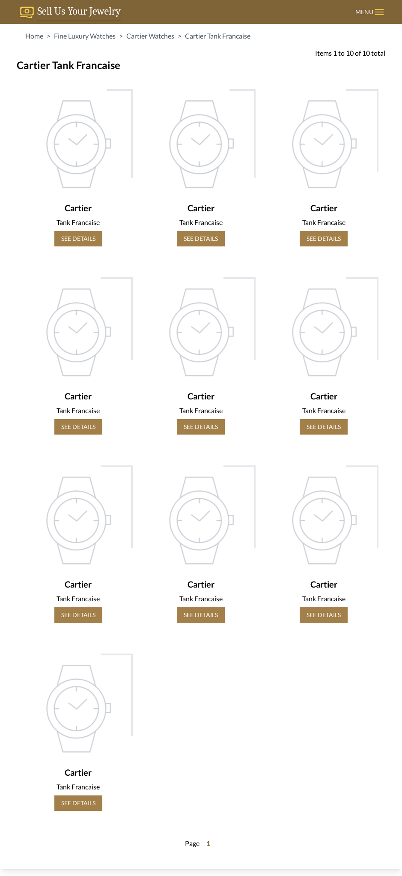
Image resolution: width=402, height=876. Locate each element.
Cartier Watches (150, 36)
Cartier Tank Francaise (217, 36)
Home (34, 36)
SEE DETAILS (78, 238)
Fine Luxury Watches (85, 36)
